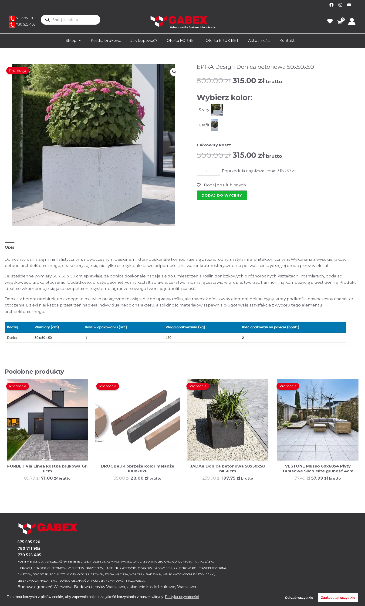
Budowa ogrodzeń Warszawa (44, 587)
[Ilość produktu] (208, 171)
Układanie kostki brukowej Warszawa (161, 587)
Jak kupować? (144, 40)
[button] (174, 72)
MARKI (198, 561)
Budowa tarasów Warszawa (99, 587)
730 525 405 (25, 24)
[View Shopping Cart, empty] (338, 22)
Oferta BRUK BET (222, 40)
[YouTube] (349, 5)
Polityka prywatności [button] (182, 597)
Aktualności (259, 40)
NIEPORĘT (24, 568)
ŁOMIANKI (185, 561)
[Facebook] (331, 5)
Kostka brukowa (106, 40)
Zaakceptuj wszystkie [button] (338, 597)
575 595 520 (25, 18)
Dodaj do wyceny (222, 195)
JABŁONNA (148, 561)
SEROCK (40, 568)
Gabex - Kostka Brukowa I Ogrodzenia (193, 27)
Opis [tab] (9, 247)
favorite (330, 21)
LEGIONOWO (167, 561)
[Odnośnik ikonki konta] (352, 21)
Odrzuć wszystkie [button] (299, 597)
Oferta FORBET (181, 40)
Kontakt (287, 40)
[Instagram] (340, 5)
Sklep (73, 40)
